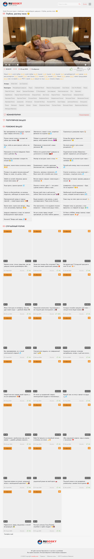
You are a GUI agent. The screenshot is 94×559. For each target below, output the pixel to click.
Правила (42, 556)
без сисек (46, 95)
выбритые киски (44, 98)
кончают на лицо (40, 102)
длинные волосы (73, 102)
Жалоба (22, 270)
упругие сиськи (66, 95)
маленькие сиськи (83, 98)
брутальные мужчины (81, 105)
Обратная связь (51, 556)
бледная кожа (36, 95)
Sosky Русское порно (9, 11)
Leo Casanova (23, 84)
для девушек (51, 91)
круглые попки (21, 98)
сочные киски (32, 98)
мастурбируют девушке (33, 11)
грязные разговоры (28, 91)
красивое (78, 91)
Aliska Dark (14, 84)
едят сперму (61, 102)
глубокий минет (39, 88)
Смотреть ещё (8, 534)
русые (7, 105)
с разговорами (40, 91)
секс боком (66, 88)
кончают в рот (51, 102)
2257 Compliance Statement (65, 556)
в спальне (29, 102)
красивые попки (10, 98)
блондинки (83, 102)
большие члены (68, 105)
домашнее (20, 102)
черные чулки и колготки (22, 95)
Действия (21, 11)
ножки (35, 105)
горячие (21, 105)
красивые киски (10, 102)
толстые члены (56, 105)
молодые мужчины (10, 109)
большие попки (70, 98)
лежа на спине (9, 91)
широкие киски (78, 95)
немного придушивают (53, 88)
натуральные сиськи (57, 98)
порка (30, 88)
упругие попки (55, 95)
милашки (14, 105)
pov (72, 91)
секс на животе (76, 88)
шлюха (28, 105)
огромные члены (44, 105)
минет (18, 91)
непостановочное (63, 91)
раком (85, 88)
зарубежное (8, 95)
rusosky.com (34, 556)
